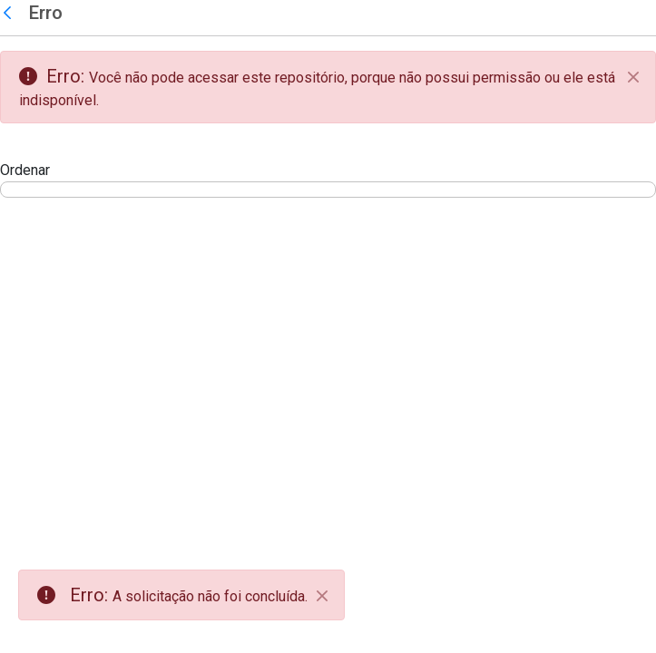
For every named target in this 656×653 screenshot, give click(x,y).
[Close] (322, 595)
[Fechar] (633, 77)
